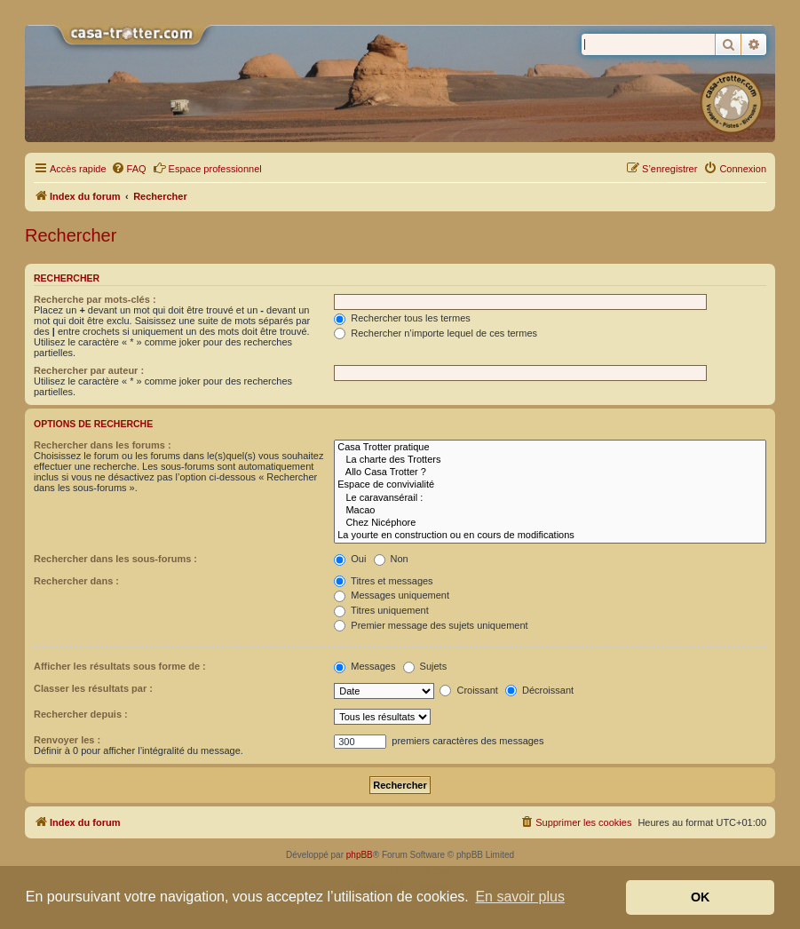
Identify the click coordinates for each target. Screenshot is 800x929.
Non (391, 558)
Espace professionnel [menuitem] (207, 168)
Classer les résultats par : (93, 688)
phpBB (359, 855)
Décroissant (539, 690)
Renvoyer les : (67, 739)
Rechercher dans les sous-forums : (115, 558)
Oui (350, 558)
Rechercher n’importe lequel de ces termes (435, 333)
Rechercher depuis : (81, 714)
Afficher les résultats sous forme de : (120, 666)
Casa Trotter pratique (550, 447)
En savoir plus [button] (520, 896)
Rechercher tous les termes (402, 318)
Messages (364, 666)
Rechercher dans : (76, 581)
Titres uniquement (381, 610)
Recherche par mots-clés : (95, 299)
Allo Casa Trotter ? (550, 472)
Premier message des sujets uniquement (430, 625)
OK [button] (700, 897)
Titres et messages (383, 581)
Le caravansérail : (550, 498)
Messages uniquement (391, 595)
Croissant (469, 690)
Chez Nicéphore (550, 523)
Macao (550, 510)
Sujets (425, 666)
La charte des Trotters (550, 460)
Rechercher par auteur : (89, 370)
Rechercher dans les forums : (102, 445)
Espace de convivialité (550, 485)
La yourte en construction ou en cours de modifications (550, 535)
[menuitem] (129, 168)
